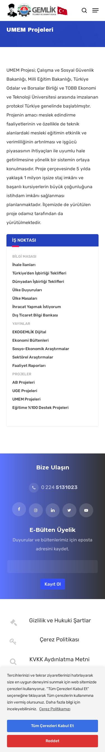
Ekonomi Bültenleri (30, 340)
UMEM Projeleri (26, 399)
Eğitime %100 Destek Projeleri (40, 407)
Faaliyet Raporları (29, 365)
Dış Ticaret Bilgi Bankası (35, 315)
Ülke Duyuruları (27, 290)
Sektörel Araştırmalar (32, 357)
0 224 (53, 487)
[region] (52, 709)
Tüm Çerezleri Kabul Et (52, 725)
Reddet (52, 741)
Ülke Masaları (24, 298)
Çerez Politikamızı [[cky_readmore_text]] (54, 709)
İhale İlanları (24, 264)
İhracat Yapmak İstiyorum (36, 306)
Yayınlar (21, 324)
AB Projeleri (23, 382)
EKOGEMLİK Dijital (29, 332)
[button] (95, 10)
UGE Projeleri (24, 390)
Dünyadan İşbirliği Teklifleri (38, 281)
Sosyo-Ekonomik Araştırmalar (40, 348)
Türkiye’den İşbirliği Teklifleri (39, 273)
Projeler (21, 374)
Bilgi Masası (24, 256)
